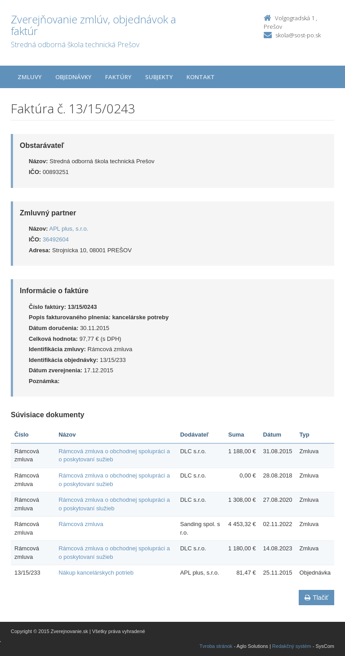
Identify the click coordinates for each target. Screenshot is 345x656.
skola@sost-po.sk (298, 35)
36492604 (56, 239)
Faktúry (118, 77)
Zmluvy (30, 77)
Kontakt (200, 77)
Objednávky (73, 77)
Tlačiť (316, 597)
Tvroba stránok (215, 646)
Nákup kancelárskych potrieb (95, 572)
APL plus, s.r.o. (68, 228)
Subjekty (159, 77)
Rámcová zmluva (80, 524)
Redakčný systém (291, 646)
